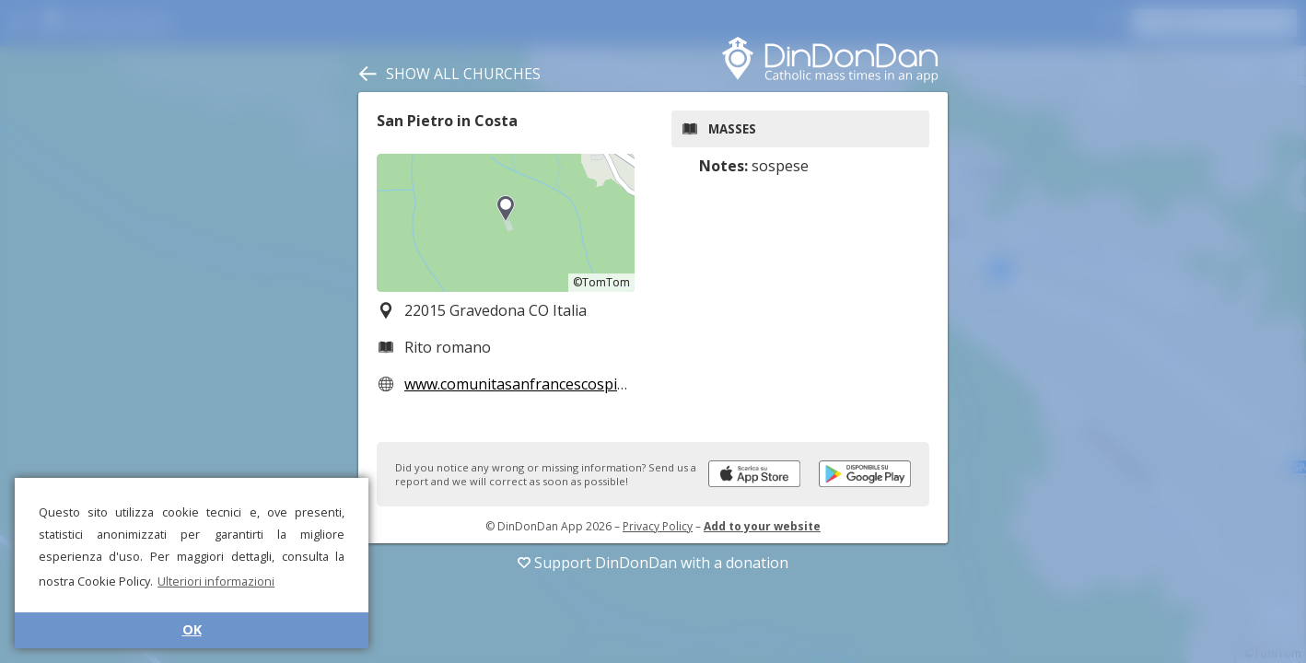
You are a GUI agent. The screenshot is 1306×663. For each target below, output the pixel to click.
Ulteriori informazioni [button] (215, 581)
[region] (506, 223)
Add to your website (762, 526)
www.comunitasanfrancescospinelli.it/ (533, 384)
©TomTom (601, 282)
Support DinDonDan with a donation (653, 562)
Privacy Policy (658, 526)
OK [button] (192, 629)
